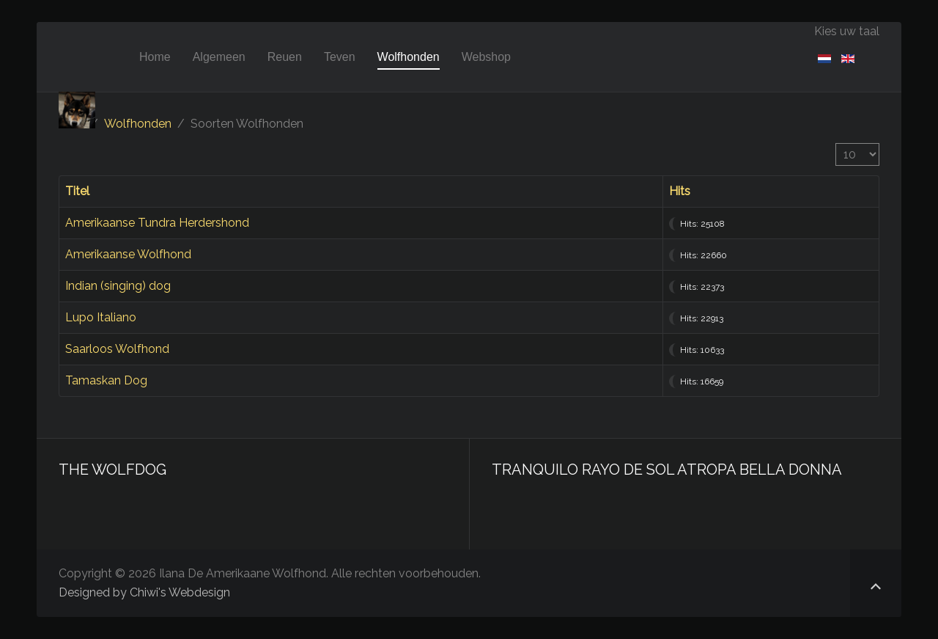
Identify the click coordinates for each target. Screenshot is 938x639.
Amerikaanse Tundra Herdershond (157, 223)
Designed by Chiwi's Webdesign (144, 592)
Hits (679, 191)
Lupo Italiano (100, 317)
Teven (339, 57)
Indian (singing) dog (118, 286)
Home (155, 57)
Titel (77, 191)
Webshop (486, 57)
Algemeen (219, 57)
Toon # (835, 143)
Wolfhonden (408, 57)
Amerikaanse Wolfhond (128, 254)
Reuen (284, 57)
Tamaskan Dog (106, 380)
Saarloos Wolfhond (117, 349)
